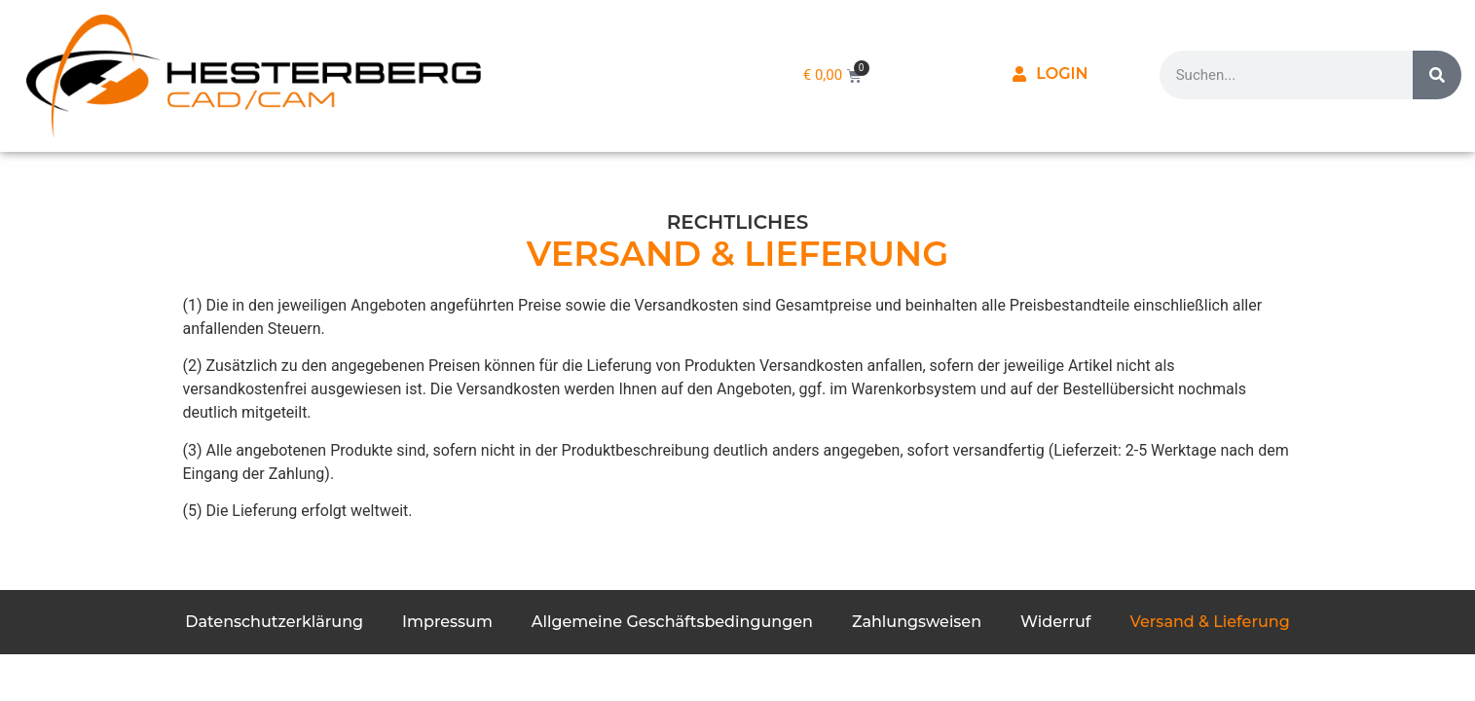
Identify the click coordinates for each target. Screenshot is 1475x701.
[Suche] (1437, 75)
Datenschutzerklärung (274, 621)
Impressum (447, 621)
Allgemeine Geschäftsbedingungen (672, 621)
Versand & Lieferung (1210, 621)
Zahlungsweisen (916, 621)
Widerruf (1055, 621)
